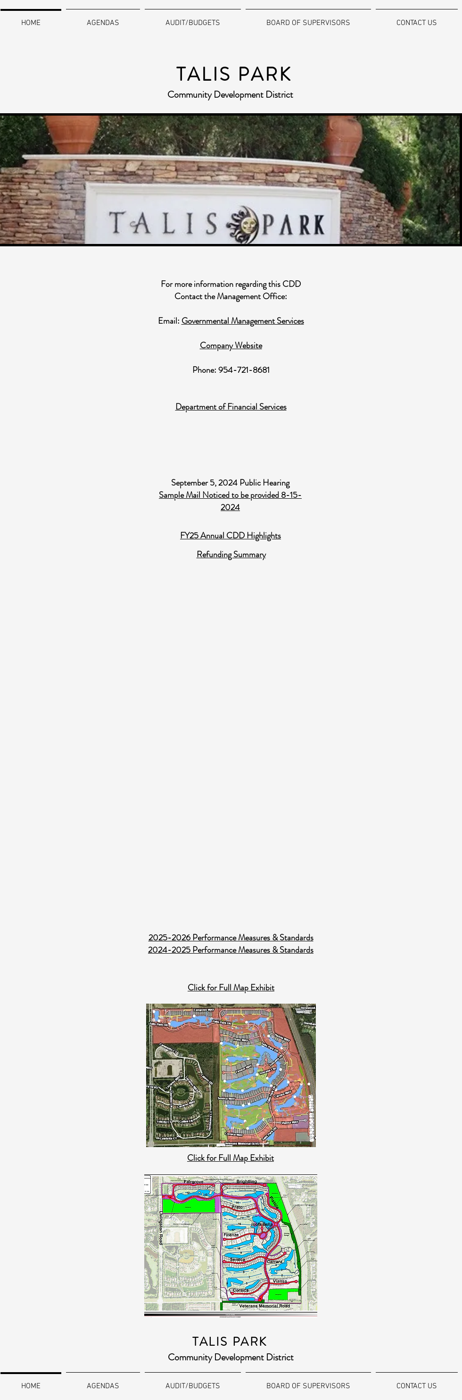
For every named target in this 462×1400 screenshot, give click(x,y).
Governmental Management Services (243, 321)
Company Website (231, 345)
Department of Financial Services (231, 407)
